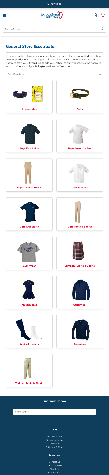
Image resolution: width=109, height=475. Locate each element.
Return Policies (54, 465)
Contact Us (54, 462)
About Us (54, 469)
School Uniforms (54, 440)
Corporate (54, 443)
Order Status (54, 472)
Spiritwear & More (54, 447)
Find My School (54, 436)
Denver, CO (54, 4)
